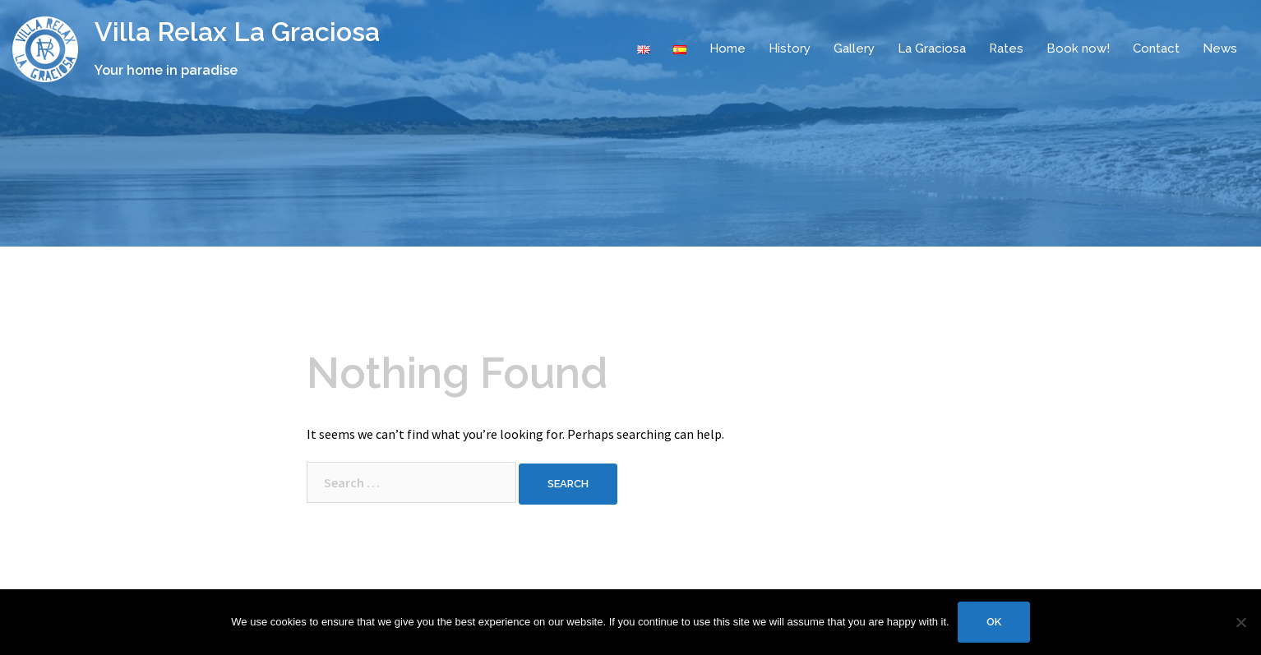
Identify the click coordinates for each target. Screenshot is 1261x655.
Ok (993, 622)
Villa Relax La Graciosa (237, 31)
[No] (1240, 622)
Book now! (1078, 48)
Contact (1156, 48)
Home (727, 48)
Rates (1006, 48)
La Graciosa (932, 48)
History (790, 48)
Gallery (854, 48)
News (1220, 48)
